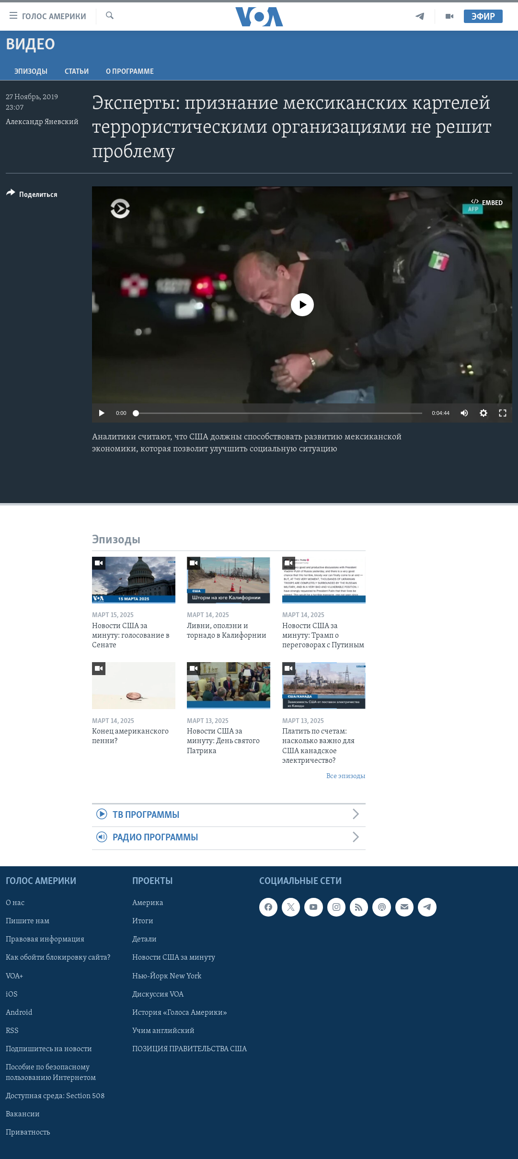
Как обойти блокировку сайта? (58, 958)
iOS (12, 994)
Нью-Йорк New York (166, 976)
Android (19, 1012)
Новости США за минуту (173, 958)
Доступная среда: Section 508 (55, 1096)
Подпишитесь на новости (49, 1049)
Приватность (28, 1132)
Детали (144, 939)
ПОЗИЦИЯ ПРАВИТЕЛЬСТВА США (189, 1049)
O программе (130, 72)
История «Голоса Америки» (179, 1012)
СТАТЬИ (77, 72)
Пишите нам (27, 921)
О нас (15, 903)
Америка (147, 903)
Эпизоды (30, 72)
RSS (12, 1030)
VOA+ (14, 976)
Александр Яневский (42, 122)
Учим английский (163, 1030)
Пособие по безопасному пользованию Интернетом (51, 1072)
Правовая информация (45, 939)
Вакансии (23, 1114)
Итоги (142, 921)
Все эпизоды (346, 776)
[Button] (32, 196)
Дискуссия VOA (158, 994)
